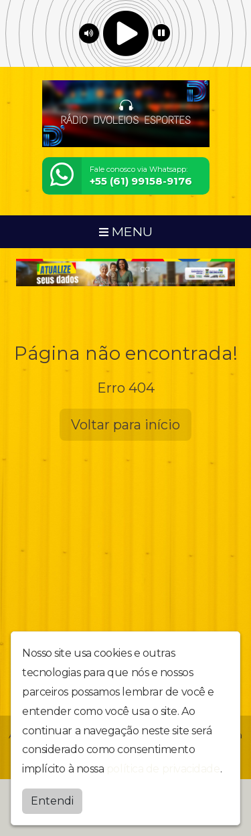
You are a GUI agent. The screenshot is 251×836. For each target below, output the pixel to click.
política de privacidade (163, 768)
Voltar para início (125, 425)
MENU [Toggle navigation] (126, 231)
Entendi (52, 801)
